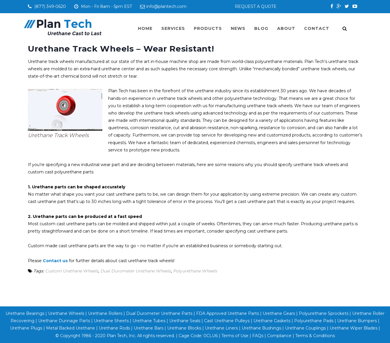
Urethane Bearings (25, 313)
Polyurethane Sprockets (323, 313)
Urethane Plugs (26, 328)
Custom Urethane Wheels (71, 271)
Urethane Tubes (149, 320)
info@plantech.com (163, 6)
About (286, 28)
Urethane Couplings (305, 328)
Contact (316, 28)
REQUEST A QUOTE (256, 6)
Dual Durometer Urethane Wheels (135, 271)
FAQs (257, 335)
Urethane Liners (221, 328)
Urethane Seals (184, 320)
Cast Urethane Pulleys (227, 320)
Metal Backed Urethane (70, 328)
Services (173, 28)
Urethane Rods (114, 328)
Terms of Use (234, 335)
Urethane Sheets (111, 320)
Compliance (279, 335)
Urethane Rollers (105, 313)
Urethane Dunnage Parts (64, 320)
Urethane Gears (279, 313)
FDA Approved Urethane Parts (227, 313)
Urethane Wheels (65, 313)
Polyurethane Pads (313, 320)
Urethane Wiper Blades (353, 328)
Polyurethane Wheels (195, 271)
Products (208, 28)
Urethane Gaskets (271, 320)
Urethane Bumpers (357, 320)
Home (145, 28)
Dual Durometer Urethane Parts (159, 313)
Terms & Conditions (315, 335)
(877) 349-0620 (51, 6)
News (238, 28)
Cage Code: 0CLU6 (198, 335)
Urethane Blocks (184, 328)
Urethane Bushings (261, 328)
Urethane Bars (148, 328)
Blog (261, 28)
